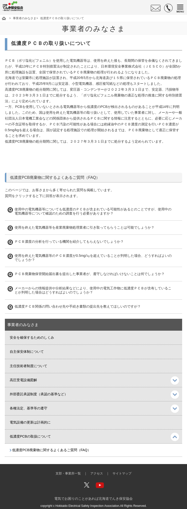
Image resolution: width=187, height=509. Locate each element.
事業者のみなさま (24, 18)
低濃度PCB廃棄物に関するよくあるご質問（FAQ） (51, 450)
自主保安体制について (27, 352)
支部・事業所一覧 (68, 473)
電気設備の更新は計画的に (30, 422)
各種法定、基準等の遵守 (28, 408)
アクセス (96, 473)
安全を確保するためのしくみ (32, 337)
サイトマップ (121, 473)
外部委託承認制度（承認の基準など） (39, 394)
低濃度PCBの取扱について (30, 436)
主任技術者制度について (28, 366)
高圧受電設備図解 (23, 380)
